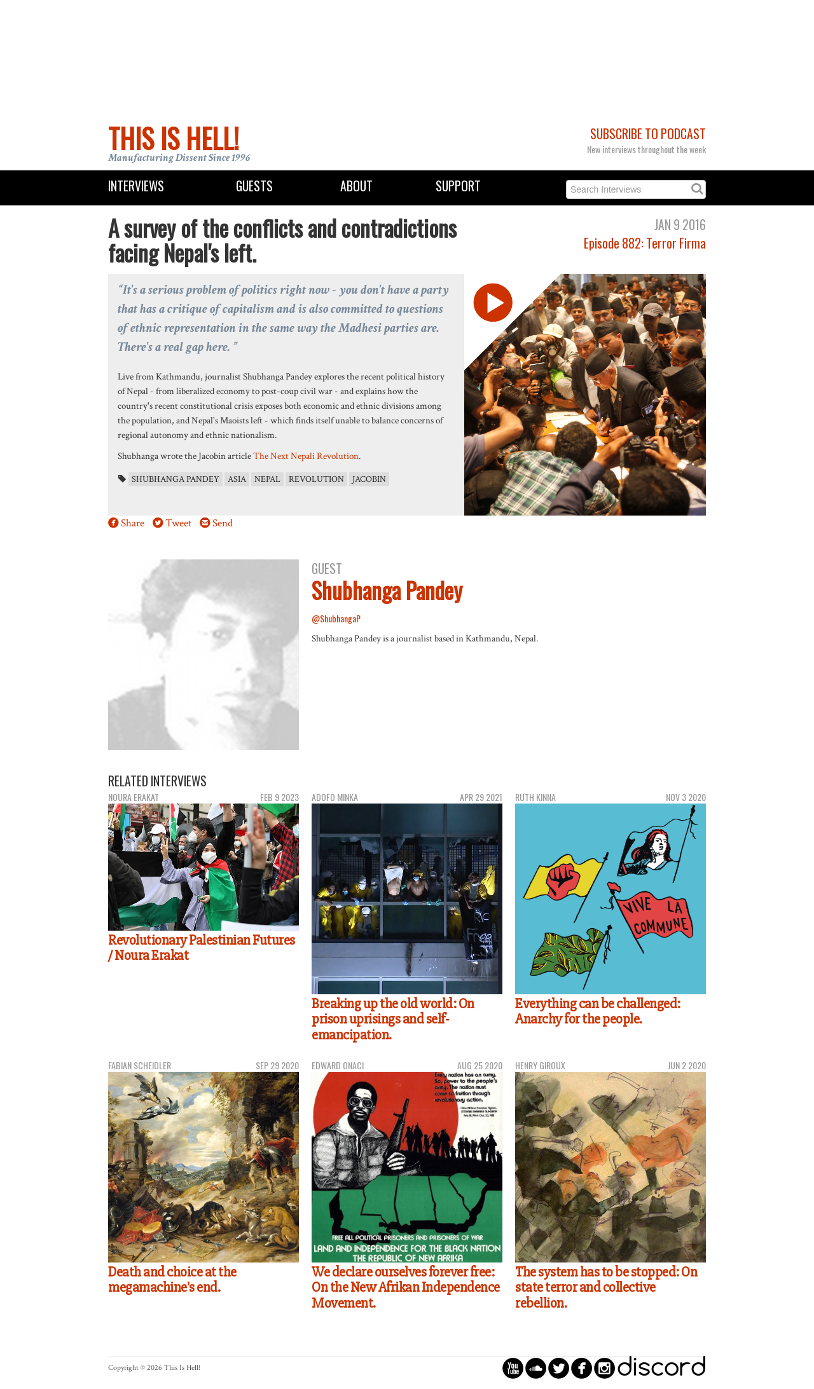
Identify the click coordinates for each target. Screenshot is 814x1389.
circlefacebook (581, 1367)
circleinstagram (604, 1367)
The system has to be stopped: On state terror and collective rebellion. (606, 1287)
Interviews (136, 186)
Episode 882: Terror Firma (645, 243)
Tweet (178, 523)
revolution (316, 479)
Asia (237, 479)
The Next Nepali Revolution (306, 455)
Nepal (267, 479)
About (356, 186)
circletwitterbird (558, 1367)
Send (222, 523)
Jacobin (369, 479)
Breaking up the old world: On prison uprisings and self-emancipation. (393, 1019)
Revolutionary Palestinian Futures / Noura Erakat (201, 948)
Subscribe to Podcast (648, 134)
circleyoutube (512, 1367)
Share (132, 523)
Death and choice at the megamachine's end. (172, 1280)
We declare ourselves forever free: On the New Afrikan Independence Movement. (406, 1287)
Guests (254, 186)
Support (458, 186)
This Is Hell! (173, 138)
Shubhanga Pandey (175, 479)
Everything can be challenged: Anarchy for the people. (597, 1012)
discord (661, 1367)
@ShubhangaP (336, 618)
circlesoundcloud (535, 1367)
